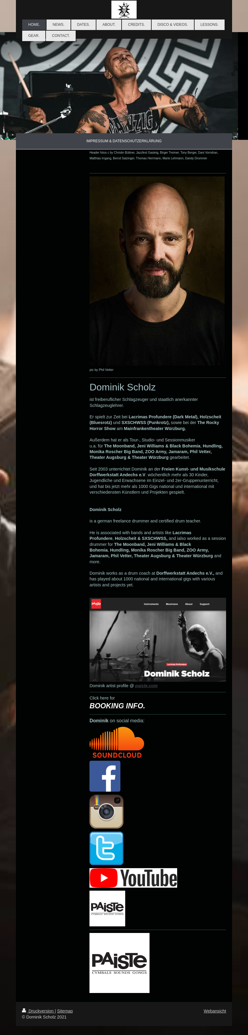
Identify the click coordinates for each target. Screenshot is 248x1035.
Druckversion (38, 1011)
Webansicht (215, 1011)
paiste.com (146, 685)
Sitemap (65, 1011)
